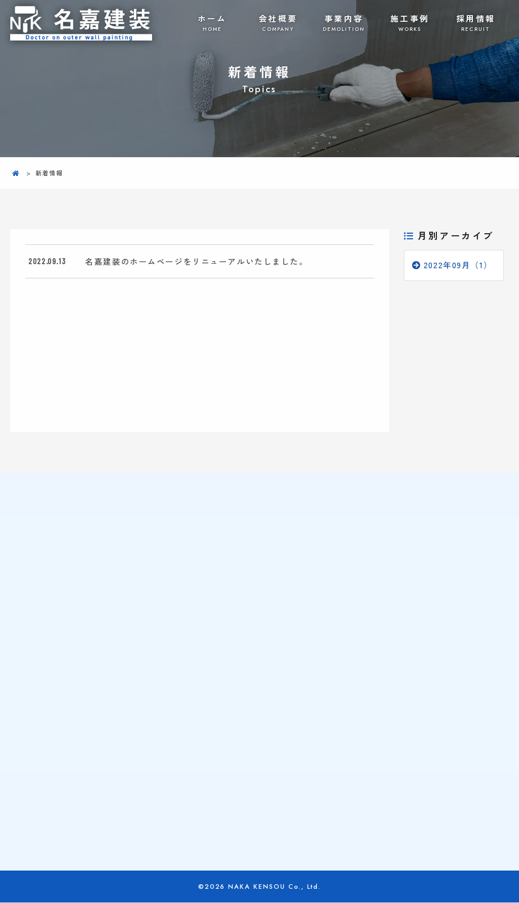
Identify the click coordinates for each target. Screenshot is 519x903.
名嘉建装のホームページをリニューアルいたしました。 (196, 261)
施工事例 (410, 22)
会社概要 (278, 22)
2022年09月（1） (458, 265)
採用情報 (476, 22)
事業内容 (344, 22)
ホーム (212, 22)
